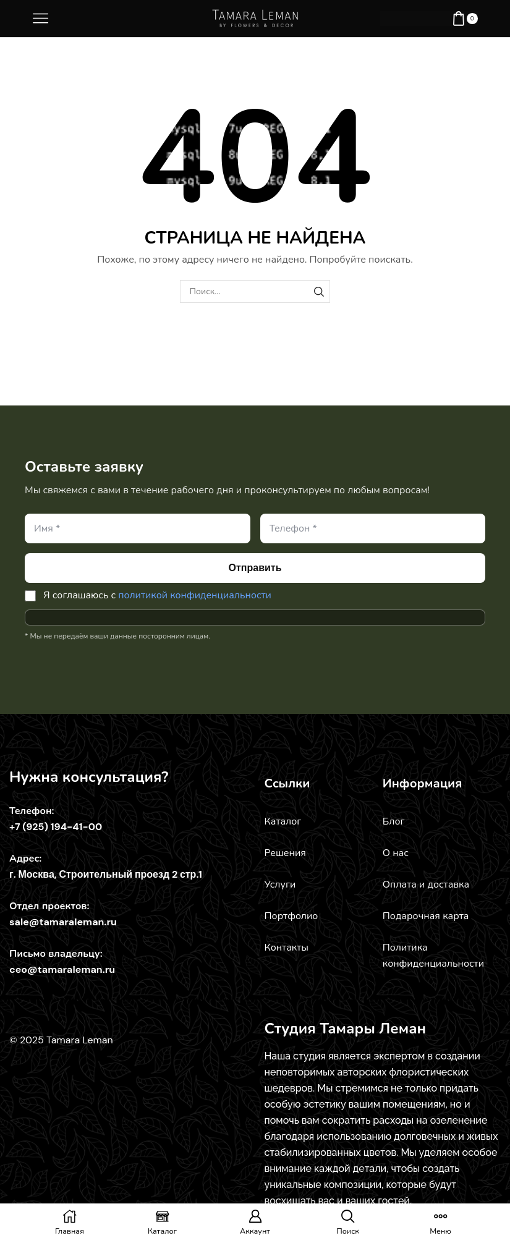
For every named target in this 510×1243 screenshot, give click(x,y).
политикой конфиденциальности (194, 595)
